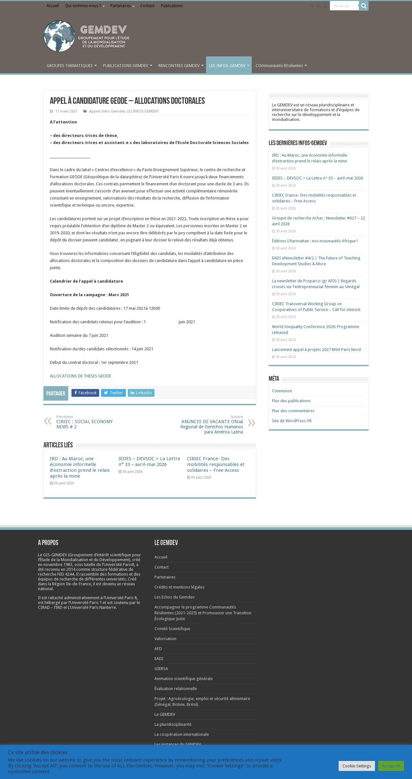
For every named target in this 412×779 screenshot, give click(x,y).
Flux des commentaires (293, 410)
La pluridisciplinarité (173, 724)
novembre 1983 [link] (57, 564)
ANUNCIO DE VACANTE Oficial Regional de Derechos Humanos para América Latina (210, 424)
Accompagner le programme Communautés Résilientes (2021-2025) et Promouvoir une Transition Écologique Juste (202, 613)
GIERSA (161, 668)
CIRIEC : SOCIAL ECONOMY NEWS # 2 (89, 422)
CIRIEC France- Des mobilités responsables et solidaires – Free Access (216, 464)
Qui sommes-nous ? (83, 6)
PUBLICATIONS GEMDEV (125, 65)
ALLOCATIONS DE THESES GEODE (80, 376)
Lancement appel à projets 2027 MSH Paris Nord (316, 349)
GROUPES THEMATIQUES (70, 65)
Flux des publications (291, 400)
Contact (147, 6)
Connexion (282, 390)
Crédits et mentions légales (179, 587)
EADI (159, 658)
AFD (158, 648)
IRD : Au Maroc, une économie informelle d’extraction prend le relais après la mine (80, 467)
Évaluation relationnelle (175, 688)
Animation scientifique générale (183, 678)
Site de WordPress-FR (292, 420)
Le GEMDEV (164, 714)
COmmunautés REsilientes (279, 65)
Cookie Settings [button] (356, 766)
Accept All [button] (391, 766)
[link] (57, 564)
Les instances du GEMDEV (177, 744)
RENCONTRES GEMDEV (179, 65)
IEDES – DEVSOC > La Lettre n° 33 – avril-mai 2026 (149, 461)
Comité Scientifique (172, 628)
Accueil (53, 6)
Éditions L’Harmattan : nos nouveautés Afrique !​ (315, 241)
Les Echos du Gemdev (174, 597)
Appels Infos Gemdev (107, 111)
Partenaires (120, 6)
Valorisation (165, 638)
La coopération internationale (181, 734)
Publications (172, 6)
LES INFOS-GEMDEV (227, 65)
